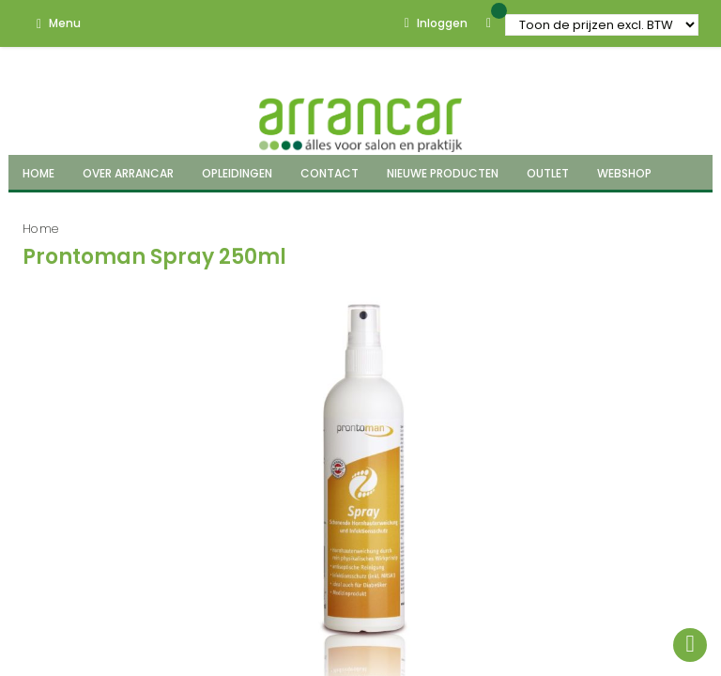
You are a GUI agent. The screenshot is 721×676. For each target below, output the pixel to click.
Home (41, 229)
